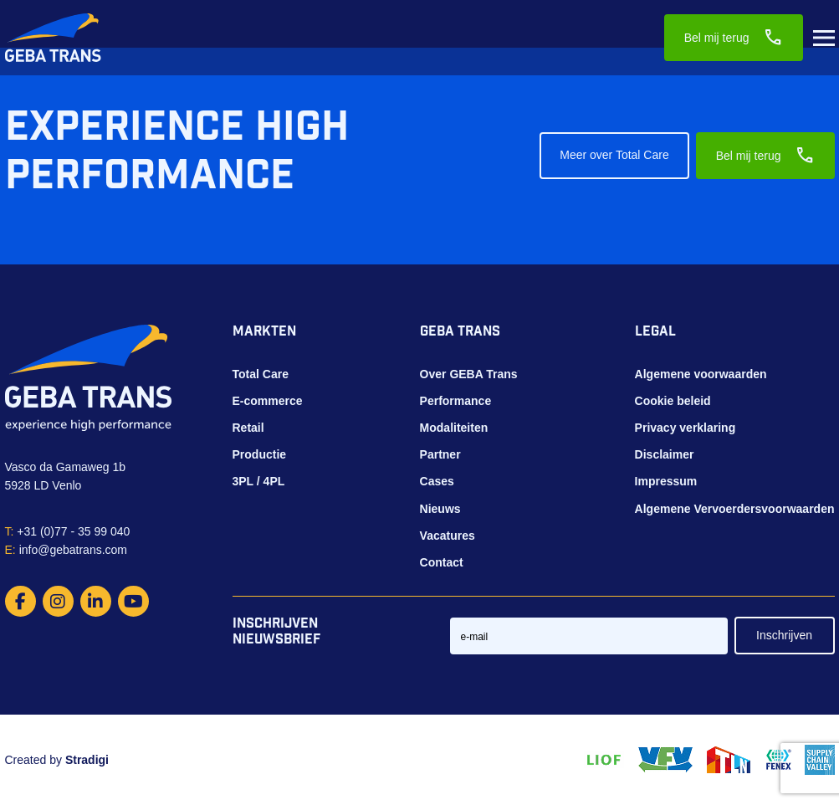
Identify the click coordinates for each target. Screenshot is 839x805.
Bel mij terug (733, 37)
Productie (260, 454)
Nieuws (440, 508)
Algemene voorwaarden (701, 374)
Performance (456, 401)
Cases (437, 481)
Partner (440, 454)
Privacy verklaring (685, 427)
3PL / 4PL (259, 481)
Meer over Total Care (614, 155)
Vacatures (447, 535)
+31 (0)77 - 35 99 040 (67, 531)
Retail (248, 427)
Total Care (261, 374)
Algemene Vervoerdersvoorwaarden (735, 508)
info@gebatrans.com (66, 549)
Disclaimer (664, 454)
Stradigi (87, 760)
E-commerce (268, 401)
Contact (441, 562)
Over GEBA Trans (469, 374)
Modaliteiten (454, 427)
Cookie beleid (673, 401)
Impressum (666, 481)
